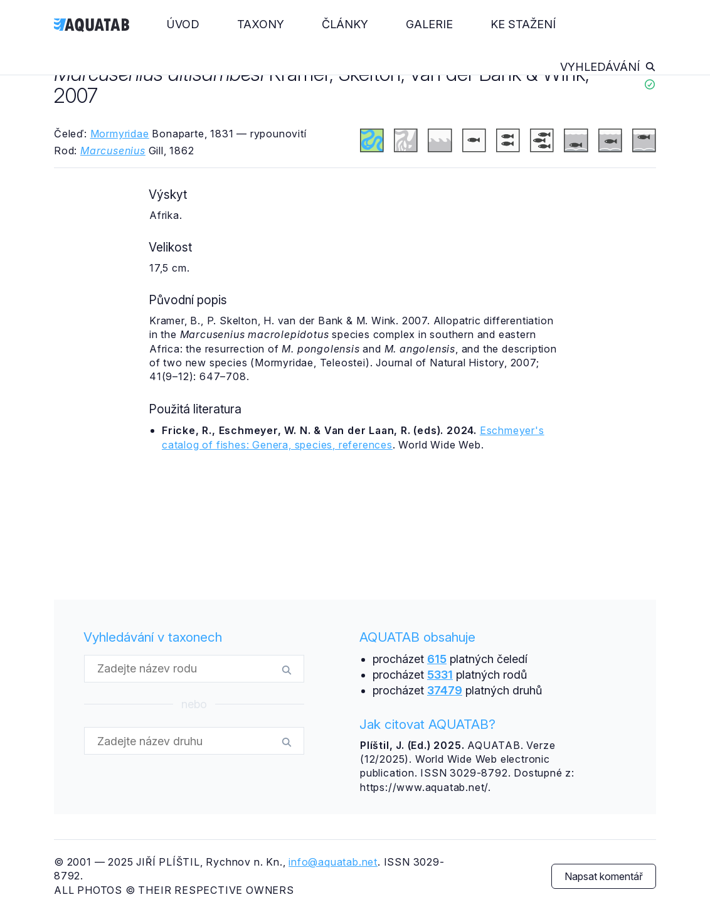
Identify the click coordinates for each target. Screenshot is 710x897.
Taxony (260, 24)
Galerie (429, 24)
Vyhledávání (608, 66)
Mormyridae (119, 133)
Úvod (183, 24)
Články (345, 24)
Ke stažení (523, 24)
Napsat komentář (603, 876)
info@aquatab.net (333, 862)
